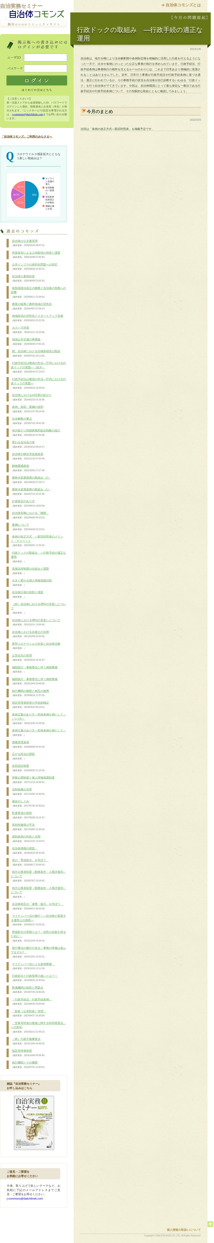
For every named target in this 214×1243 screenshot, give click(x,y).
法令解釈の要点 (28, 421)
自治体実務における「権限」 (30, 515)
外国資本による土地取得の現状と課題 (35, 255)
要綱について (28, 527)
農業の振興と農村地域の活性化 (31, 306)
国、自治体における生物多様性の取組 (35, 353)
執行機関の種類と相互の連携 (30, 693)
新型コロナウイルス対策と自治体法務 (35, 646)
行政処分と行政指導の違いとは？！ (34, 978)
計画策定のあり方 (28, 503)
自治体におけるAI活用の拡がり (31, 397)
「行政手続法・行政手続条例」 (31, 1002)
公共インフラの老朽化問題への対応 (34, 267)
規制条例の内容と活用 (28, 839)
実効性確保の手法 (28, 827)
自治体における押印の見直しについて (35, 622)
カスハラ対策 (28, 330)
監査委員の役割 (28, 815)
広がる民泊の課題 (23, 756)
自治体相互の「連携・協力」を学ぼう (37, 906)
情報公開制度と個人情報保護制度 (33, 780)
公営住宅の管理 (28, 658)
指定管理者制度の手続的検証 (30, 705)
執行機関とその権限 (28, 1065)
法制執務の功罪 (28, 792)
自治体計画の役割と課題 (27, 594)
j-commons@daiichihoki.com (27, 114)
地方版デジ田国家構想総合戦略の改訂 (35, 433)
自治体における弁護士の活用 (30, 634)
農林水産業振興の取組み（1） (30, 492)
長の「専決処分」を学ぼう (30, 862)
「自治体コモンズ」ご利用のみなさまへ (26, 136)
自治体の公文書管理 (28, 243)
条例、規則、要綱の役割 (28, 409)
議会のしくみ (28, 803)
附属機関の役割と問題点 (28, 990)
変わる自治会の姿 (28, 444)
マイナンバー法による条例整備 (33, 966)
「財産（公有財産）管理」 (28, 1013)
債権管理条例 (28, 744)
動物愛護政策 (28, 468)
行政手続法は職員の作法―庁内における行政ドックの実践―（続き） (38, 367)
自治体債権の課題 (28, 851)
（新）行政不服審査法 (28, 1041)
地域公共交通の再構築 (28, 342)
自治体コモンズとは (183, 5)
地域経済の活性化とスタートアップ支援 (37, 318)
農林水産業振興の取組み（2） (30, 480)
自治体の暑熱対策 (28, 279)
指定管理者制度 (28, 1053)
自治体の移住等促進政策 (28, 456)
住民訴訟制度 (28, 768)
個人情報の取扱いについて (184, 1229)
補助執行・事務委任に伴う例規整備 (34, 670)
